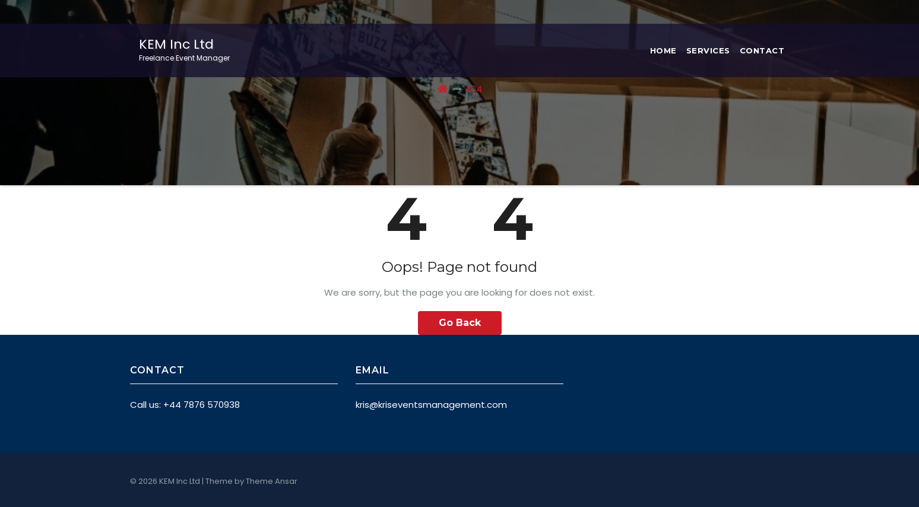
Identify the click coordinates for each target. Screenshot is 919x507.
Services (708, 50)
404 (473, 89)
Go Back (460, 322)
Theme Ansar (271, 481)
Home (663, 50)
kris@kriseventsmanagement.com (431, 404)
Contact (762, 50)
